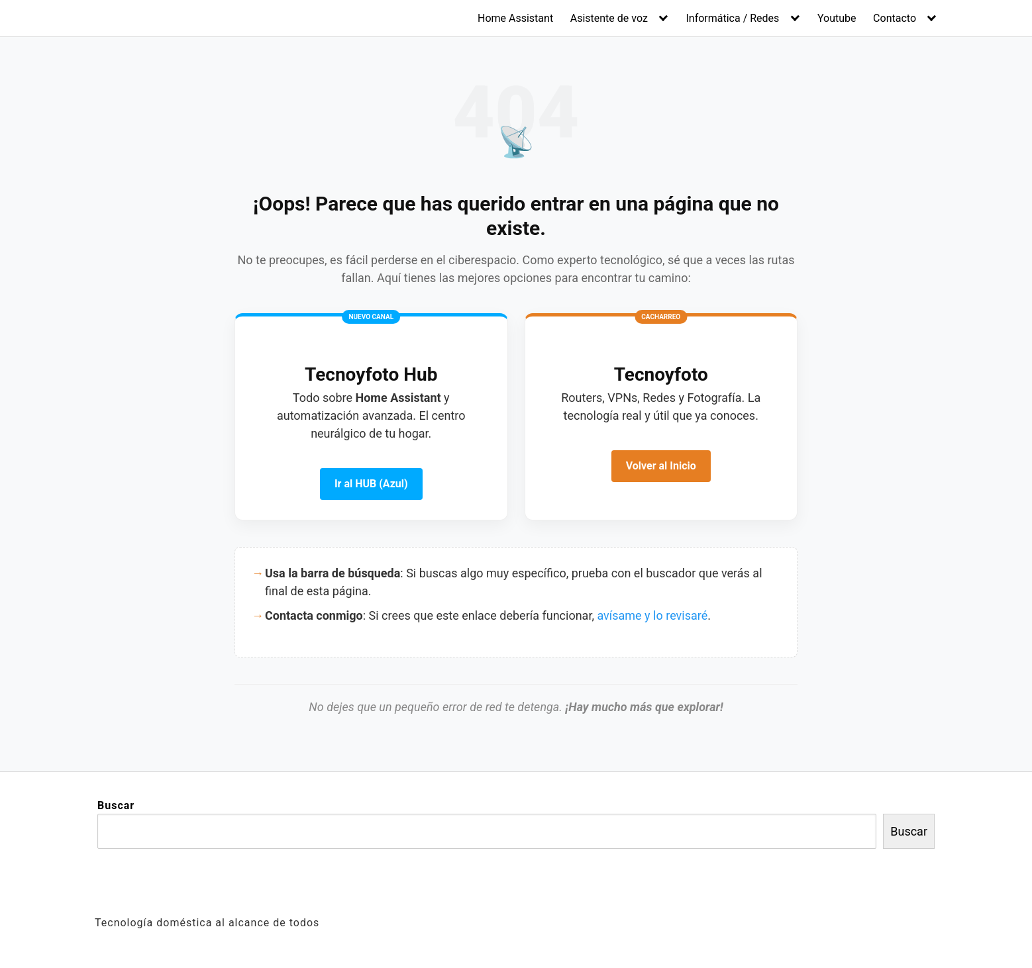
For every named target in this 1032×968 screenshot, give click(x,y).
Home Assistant (515, 18)
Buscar (115, 805)
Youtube (836, 18)
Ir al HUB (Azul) (371, 483)
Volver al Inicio (661, 466)
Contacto (894, 18)
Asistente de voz (609, 18)
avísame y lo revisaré (652, 615)
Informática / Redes (732, 18)
